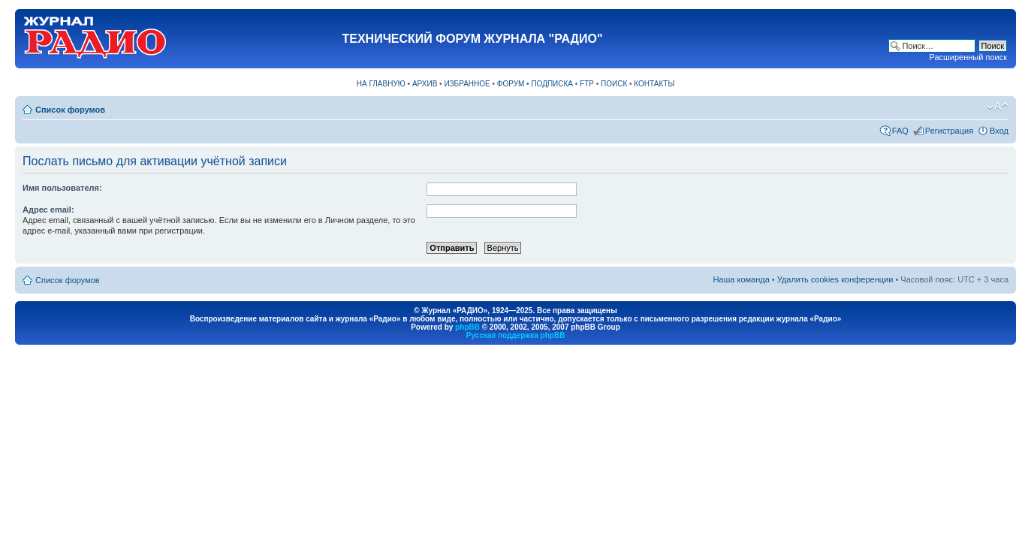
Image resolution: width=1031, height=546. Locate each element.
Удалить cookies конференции (835, 279)
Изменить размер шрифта (997, 106)
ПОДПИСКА (552, 84)
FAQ (900, 130)
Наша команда (741, 279)
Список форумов (70, 109)
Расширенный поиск (968, 57)
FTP (587, 84)
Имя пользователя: (62, 187)
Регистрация (949, 130)
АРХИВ (424, 84)
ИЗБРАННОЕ (467, 84)
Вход (999, 130)
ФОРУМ (511, 84)
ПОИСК (614, 84)
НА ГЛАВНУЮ (381, 84)
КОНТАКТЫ (654, 84)
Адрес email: (48, 209)
